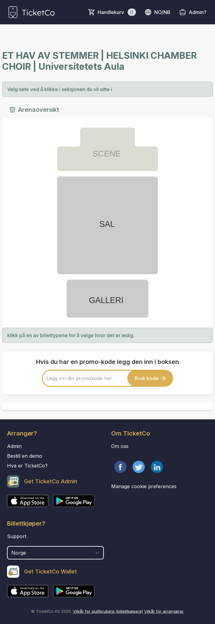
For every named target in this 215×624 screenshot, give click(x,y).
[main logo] (32, 12)
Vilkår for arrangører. (164, 611)
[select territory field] (55, 552)
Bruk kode (150, 378)
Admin (14, 446)
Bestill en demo (24, 456)
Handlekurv (117, 12)
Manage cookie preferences (144, 486)
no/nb (157, 12)
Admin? (197, 12)
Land (13, 543)
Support (16, 536)
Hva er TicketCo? (27, 466)
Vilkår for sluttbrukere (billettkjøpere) (108, 611)
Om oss (120, 446)
